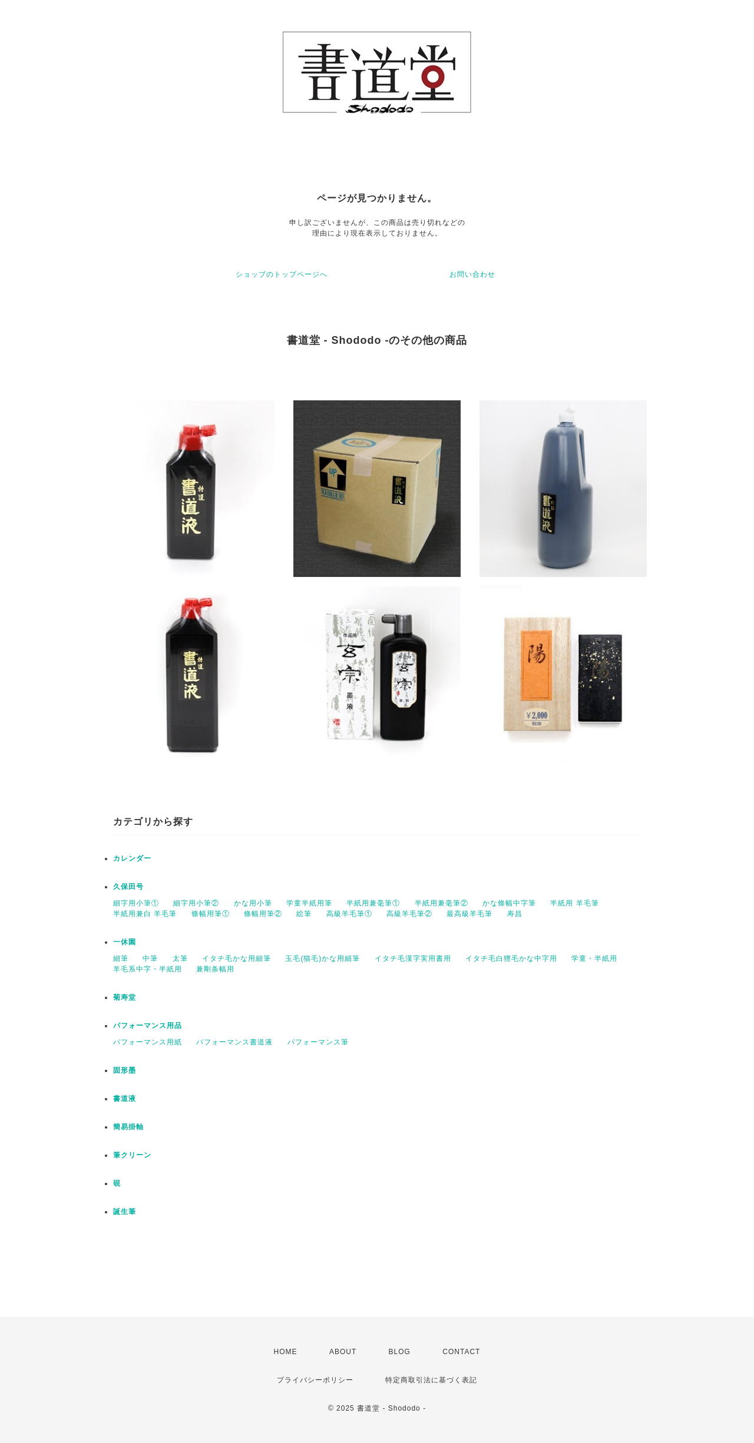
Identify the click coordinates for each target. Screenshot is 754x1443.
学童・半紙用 (594, 958)
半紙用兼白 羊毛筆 (145, 914)
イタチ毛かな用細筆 (236, 958)
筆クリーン (132, 1155)
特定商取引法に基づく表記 (431, 1380)
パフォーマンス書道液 (234, 1042)
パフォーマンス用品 (147, 1025)
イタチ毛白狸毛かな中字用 (511, 958)
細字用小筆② (196, 903)
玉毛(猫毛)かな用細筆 (322, 958)
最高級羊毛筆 (469, 914)
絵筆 (304, 914)
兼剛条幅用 (215, 969)
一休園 (124, 942)
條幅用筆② (263, 914)
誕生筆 (124, 1212)
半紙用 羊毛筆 (574, 903)
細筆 (120, 958)
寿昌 (514, 914)
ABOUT (342, 1352)
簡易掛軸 (128, 1127)
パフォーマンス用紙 (147, 1042)
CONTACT (461, 1352)
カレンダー (132, 858)
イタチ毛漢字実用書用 (413, 958)
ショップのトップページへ (282, 274)
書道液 (124, 1098)
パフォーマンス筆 (318, 1042)
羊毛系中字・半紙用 (147, 969)
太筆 (180, 958)
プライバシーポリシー (315, 1380)
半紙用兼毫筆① (373, 903)
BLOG (400, 1352)
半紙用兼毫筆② (441, 903)
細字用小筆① (136, 903)
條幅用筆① (210, 914)
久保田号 (128, 887)
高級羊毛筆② (409, 914)
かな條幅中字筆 (509, 903)
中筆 (150, 958)
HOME (285, 1352)
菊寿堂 (124, 997)
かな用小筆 (253, 903)
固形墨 (124, 1070)
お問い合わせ (472, 274)
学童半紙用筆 (309, 903)
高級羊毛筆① (349, 914)
